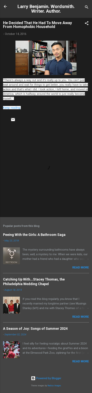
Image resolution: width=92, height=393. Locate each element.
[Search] (86, 8)
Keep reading (11, 107)
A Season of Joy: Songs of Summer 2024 (35, 329)
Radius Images (54, 385)
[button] (86, 24)
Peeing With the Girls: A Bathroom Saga (34, 235)
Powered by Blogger (46, 378)
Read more (80, 267)
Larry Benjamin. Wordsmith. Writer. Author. (46, 9)
